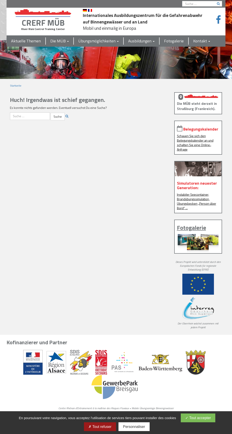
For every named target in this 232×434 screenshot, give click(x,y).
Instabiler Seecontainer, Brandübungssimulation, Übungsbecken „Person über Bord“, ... (196, 201)
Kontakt (201, 41)
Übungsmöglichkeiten (98, 41)
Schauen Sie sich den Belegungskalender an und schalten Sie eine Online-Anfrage (195, 142)
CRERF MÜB (43, 22)
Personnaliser (134, 427)
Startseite (15, 85)
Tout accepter (198, 418)
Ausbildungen (141, 41)
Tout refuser (99, 427)
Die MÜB (59, 41)
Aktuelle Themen (26, 41)
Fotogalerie (174, 41)
